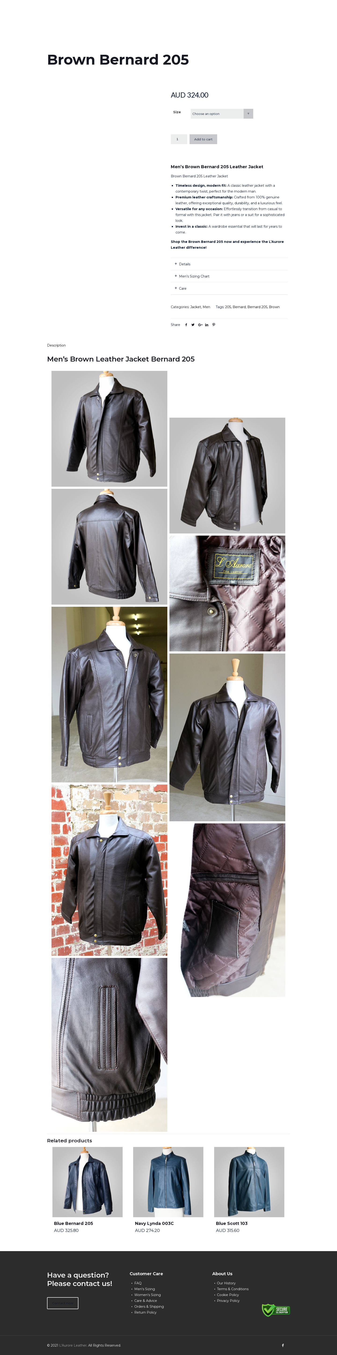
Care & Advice (145, 1301)
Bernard (239, 307)
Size (177, 112)
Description (56, 345)
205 (228, 307)
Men (206, 307)
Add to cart (203, 139)
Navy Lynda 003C (154, 1223)
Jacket (195, 307)
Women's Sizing (147, 1295)
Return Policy (145, 1312)
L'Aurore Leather (73, 1345)
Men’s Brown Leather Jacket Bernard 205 (121, 359)
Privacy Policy (228, 1301)
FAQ (138, 1283)
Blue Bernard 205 (73, 1223)
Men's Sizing (144, 1289)
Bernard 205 (257, 307)
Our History (226, 1283)
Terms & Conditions (233, 1289)
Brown (274, 307)
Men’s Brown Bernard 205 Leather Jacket (217, 166)
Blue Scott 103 (232, 1223)
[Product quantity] (179, 139)
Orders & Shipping (149, 1306)
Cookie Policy (228, 1295)
